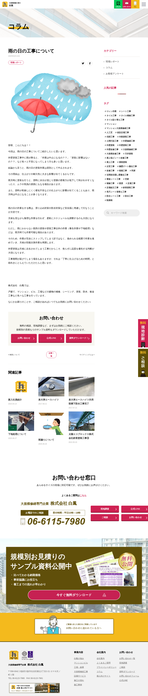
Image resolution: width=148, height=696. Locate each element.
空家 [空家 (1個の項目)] (127, 179)
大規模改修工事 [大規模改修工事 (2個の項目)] (113, 154)
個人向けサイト (104, 680)
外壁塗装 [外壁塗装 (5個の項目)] (110, 145)
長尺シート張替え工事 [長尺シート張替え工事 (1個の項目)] (116, 192)
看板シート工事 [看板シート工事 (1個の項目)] (113, 179)
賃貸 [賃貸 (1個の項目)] (121, 183)
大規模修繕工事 (81, 675)
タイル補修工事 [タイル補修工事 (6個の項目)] (128, 115)
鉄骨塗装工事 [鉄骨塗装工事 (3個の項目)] (129, 187)
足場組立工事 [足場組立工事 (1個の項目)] (112, 187)
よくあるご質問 (104, 666)
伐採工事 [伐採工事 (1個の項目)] (110, 137)
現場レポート (16, 62)
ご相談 (105, 521)
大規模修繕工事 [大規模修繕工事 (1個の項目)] (130, 149)
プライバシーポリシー (106, 671)
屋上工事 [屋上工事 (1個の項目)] (110, 162)
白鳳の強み (79, 662)
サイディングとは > (87, 359)
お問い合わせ (24, 338)
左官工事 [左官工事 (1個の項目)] (110, 166)
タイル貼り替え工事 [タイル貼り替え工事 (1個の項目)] (115, 120)
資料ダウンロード (127, 675)
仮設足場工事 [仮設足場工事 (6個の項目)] (123, 132)
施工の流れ (79, 684)
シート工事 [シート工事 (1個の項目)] (126, 111)
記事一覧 (51, 358)
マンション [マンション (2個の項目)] (111, 124)
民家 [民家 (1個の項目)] (133, 170)
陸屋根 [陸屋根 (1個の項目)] (109, 200)
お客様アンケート (115, 73)
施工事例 (78, 688)
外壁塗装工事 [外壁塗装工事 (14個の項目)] (125, 145)
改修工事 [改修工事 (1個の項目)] (110, 170)
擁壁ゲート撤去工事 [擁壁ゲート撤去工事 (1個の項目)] (128, 166)
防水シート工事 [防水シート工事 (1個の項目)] (113, 196)
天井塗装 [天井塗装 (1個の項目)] (129, 154)
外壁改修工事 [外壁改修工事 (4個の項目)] (112, 149)
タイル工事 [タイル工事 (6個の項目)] (111, 115)
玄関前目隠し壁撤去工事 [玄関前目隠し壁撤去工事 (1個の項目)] (117, 175)
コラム (109, 67)
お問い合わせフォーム (129, 680)
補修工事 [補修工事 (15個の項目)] (110, 183)
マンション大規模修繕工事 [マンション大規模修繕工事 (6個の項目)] (118, 128)
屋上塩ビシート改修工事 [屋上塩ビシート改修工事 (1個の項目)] (117, 158)
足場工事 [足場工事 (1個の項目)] (131, 183)
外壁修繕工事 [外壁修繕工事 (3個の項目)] (129, 141)
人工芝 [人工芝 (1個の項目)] (109, 132)
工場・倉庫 (79, 671)
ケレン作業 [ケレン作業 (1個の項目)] (111, 111)
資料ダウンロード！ (79, 340)
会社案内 (101, 662)
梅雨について (15, 359)
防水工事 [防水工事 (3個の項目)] (129, 196)
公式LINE (51, 338)
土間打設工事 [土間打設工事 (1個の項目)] (112, 141)
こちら (83, 499)
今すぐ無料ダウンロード (81, 599)
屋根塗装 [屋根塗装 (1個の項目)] (123, 162)
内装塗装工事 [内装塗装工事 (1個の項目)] (125, 137)
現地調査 (105, 512)
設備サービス (80, 680)
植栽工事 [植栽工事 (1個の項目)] (123, 170)
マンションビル (81, 666)
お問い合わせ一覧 (127, 662)
